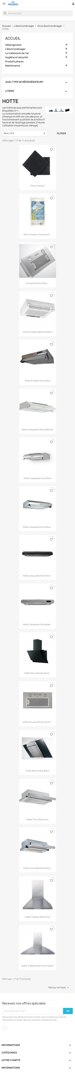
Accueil (12, 38)
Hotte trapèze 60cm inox (37, 916)
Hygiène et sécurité (16, 57)
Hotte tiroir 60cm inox (37, 819)
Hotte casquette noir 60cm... (37, 575)
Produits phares (14, 61)
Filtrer (61, 133)
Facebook (5, 1028)
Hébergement (13, 44)
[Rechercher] (37, 13)
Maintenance (12, 65)
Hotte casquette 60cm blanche (37, 429)
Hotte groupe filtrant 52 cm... (37, 722)
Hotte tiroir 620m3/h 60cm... (37, 868)
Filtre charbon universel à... (37, 234)
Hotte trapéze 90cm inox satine (37, 965)
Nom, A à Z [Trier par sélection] (25, 133)
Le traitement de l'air (17, 53)
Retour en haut (59, 987)
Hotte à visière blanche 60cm (37, 332)
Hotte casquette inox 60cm (37, 478)
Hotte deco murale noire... (37, 673)
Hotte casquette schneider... (37, 624)
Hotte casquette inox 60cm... (37, 527)
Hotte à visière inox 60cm (37, 380)
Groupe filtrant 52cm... (37, 283)
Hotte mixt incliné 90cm (37, 770)
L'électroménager (15, 49)
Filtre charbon (37, 185)
